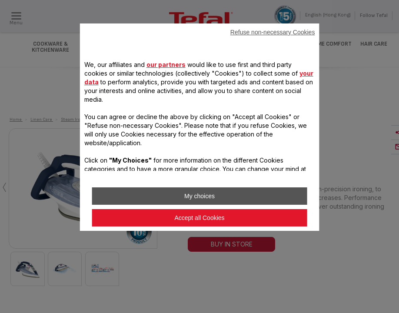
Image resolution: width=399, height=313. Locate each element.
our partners (166, 64)
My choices (199, 196)
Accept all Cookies (199, 217)
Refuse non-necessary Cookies (272, 32)
